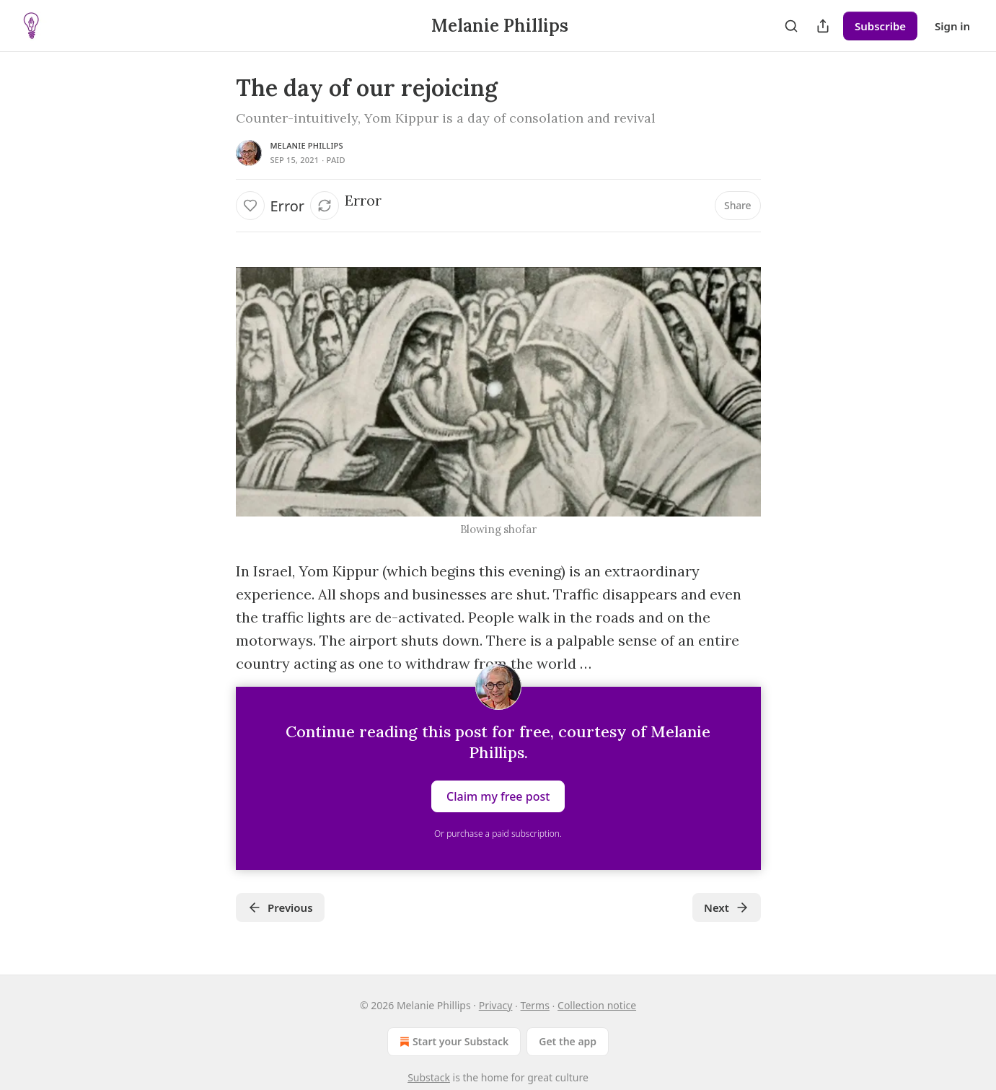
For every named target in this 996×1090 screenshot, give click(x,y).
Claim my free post (498, 796)
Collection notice (597, 1005)
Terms (535, 1005)
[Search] (791, 26)
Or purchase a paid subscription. (498, 833)
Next (726, 907)
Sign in (952, 26)
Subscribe (880, 26)
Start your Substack (452, 1042)
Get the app (567, 1041)
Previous (280, 907)
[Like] (250, 205)
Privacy (496, 1005)
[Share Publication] (822, 26)
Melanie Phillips (306, 145)
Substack (428, 1077)
